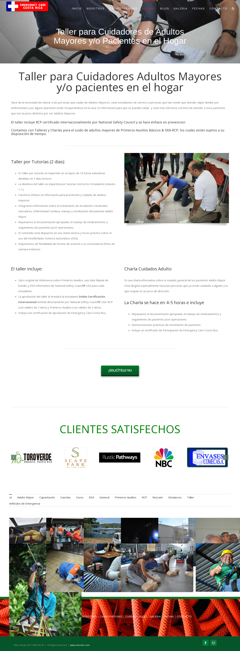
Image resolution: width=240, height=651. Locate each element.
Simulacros (175, 497)
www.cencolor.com (80, 645)
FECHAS (198, 8)
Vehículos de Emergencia (24, 503)
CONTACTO (218, 8)
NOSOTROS (95, 8)
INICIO (77, 8)
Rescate (157, 497)
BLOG (164, 8)
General (104, 497)
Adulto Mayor (25, 497)
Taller (190, 497)
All (10, 497)
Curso (79, 497)
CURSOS (148, 8)
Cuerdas (65, 497)
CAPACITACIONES (123, 8)
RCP (144, 497)
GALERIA (181, 8)
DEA (91, 497)
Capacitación (47, 497)
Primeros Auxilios (125, 497)
